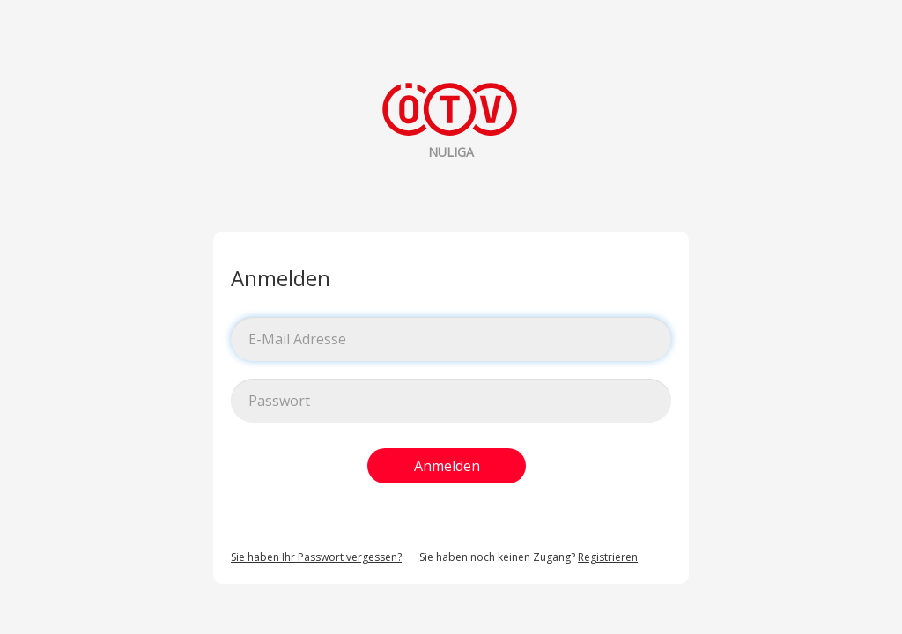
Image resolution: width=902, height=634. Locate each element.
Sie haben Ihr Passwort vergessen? (316, 556)
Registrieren (608, 556)
